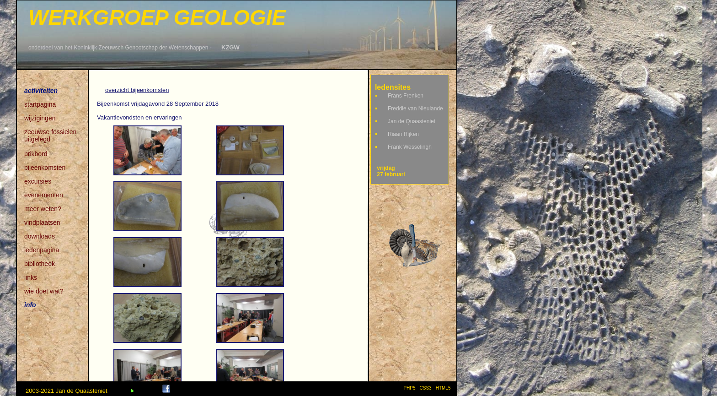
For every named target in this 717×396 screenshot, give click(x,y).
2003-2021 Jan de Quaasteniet (66, 390)
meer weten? (42, 208)
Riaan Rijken (403, 134)
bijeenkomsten (44, 167)
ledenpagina (41, 250)
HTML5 (444, 388)
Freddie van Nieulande (415, 108)
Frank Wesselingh (410, 147)
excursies (37, 181)
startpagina (40, 104)
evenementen (43, 195)
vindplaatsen (42, 222)
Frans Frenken (405, 95)
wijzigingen (39, 118)
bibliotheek (39, 263)
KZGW (230, 47)
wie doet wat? (44, 291)
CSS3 (426, 388)
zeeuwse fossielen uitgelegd (50, 132)
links (30, 277)
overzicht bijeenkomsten (137, 90)
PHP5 (409, 388)
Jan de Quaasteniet (411, 121)
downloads (39, 236)
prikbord (36, 153)
